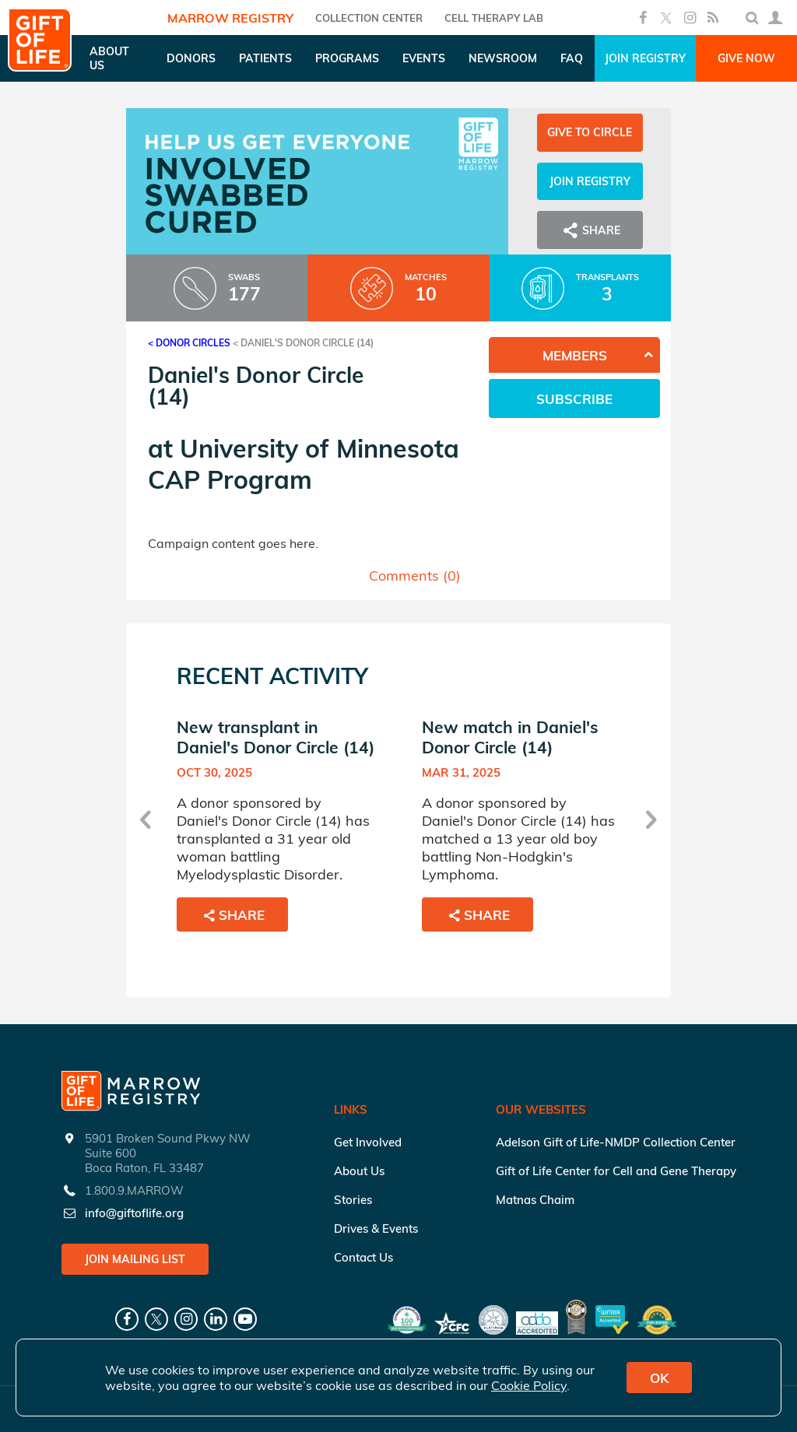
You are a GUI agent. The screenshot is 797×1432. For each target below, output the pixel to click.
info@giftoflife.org (134, 1213)
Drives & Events (376, 1228)
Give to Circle (589, 132)
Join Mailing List (135, 1259)
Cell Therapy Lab (493, 18)
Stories (353, 1199)
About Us (359, 1171)
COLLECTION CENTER (369, 18)
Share (590, 230)
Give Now (746, 58)
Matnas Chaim (535, 1199)
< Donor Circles (189, 343)
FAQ (571, 58)
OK (659, 1378)
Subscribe (574, 399)
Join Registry (645, 58)
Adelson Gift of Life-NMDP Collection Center (616, 1142)
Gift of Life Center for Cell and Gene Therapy (616, 1171)
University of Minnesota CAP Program (303, 464)
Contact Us (363, 1257)
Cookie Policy (529, 1385)
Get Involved (368, 1142)
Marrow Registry (230, 18)
